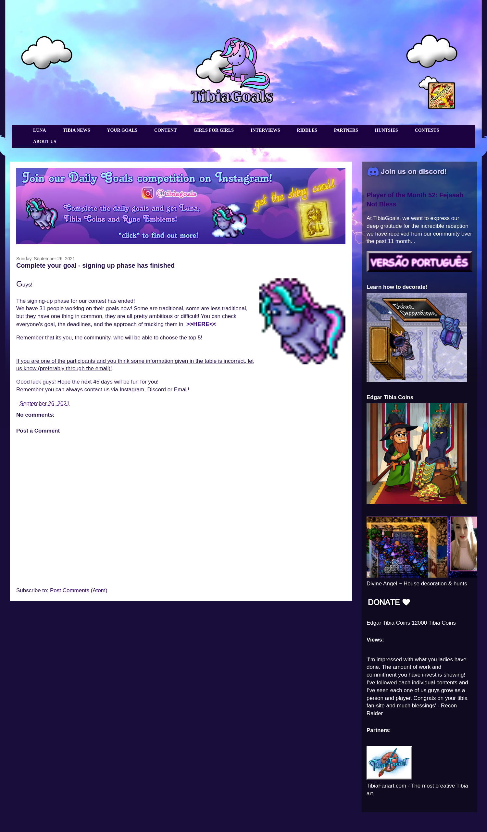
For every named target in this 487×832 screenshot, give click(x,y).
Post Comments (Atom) (78, 590)
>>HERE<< (201, 324)
